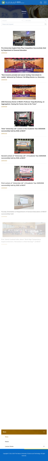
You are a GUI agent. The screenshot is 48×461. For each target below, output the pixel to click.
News (4, 432)
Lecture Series (9, 446)
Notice (7, 441)
